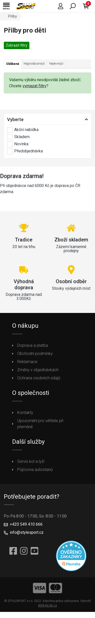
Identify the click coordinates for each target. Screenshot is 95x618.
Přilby (12, 16)
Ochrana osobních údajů (38, 378)
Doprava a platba (32, 345)
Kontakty (25, 412)
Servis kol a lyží (30, 461)
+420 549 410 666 (26, 524)
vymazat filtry (34, 85)
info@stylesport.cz (27, 532)
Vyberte (15, 119)
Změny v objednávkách (38, 369)
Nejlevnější (56, 63)
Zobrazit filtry (16, 45)
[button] (6, 6)
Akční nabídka (23, 130)
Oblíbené (12, 64)
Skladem (18, 137)
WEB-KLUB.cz (47, 605)
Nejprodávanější (34, 63)
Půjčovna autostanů (35, 469)
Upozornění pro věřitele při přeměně (40, 423)
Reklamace (27, 361)
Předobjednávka (25, 151)
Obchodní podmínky (35, 353)
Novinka (17, 144)
